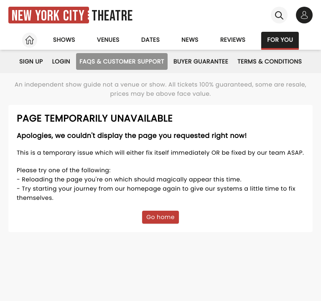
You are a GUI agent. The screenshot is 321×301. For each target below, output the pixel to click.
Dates (150, 40)
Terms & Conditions (269, 61)
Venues (108, 40)
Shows (64, 40)
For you (280, 40)
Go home (160, 217)
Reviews (233, 40)
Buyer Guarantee (200, 61)
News (190, 40)
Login (61, 61)
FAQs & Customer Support (121, 61)
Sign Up (31, 61)
